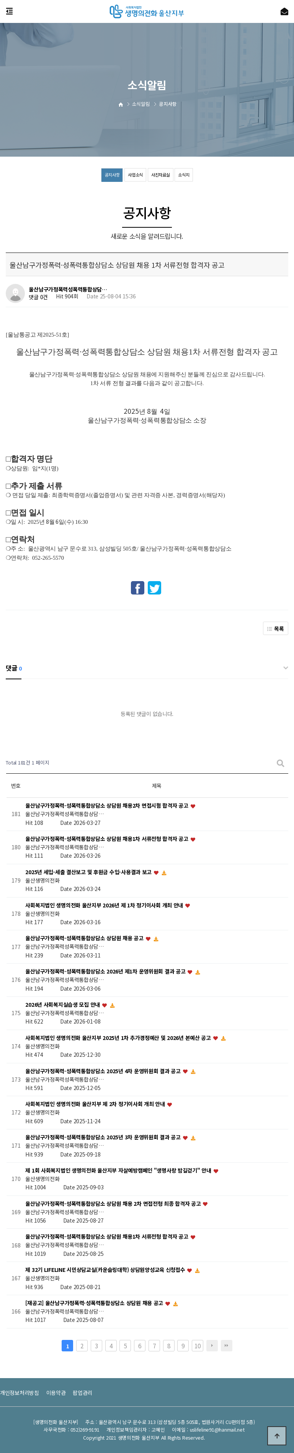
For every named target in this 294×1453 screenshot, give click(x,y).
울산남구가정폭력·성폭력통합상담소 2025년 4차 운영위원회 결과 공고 (103, 1071)
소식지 (186, 175)
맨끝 (226, 1345)
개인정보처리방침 (19, 1392)
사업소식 (134, 175)
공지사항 (110, 175)
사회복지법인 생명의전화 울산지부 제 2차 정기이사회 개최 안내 (95, 1104)
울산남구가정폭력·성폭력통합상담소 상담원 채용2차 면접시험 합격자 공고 (107, 806)
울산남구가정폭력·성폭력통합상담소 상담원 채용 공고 (85, 938)
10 (197, 1345)
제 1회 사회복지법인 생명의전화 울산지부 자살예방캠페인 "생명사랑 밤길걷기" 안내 (118, 1170)
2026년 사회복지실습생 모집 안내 (63, 1004)
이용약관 (56, 1392)
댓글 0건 (38, 297)
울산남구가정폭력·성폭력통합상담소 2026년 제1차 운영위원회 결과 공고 (106, 971)
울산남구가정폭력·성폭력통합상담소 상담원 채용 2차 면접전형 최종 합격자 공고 (113, 1203)
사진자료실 (161, 175)
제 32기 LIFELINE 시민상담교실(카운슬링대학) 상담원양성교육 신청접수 (105, 1270)
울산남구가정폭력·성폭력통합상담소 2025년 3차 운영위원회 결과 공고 (103, 1137)
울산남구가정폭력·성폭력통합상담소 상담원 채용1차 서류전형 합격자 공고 (107, 838)
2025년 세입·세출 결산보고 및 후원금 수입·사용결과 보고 (89, 872)
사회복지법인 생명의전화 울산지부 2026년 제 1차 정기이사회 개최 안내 (105, 905)
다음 (212, 1345)
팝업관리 (82, 1392)
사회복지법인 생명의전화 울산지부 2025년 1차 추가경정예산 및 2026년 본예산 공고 (118, 1038)
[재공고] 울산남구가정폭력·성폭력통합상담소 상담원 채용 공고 (94, 1303)
